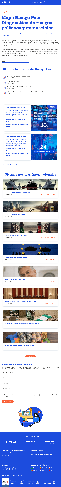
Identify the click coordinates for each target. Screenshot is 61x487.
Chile (52, 468)
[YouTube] (13, 468)
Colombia (44, 468)
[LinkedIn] (6, 468)
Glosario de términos (7, 458)
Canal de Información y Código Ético (41, 454)
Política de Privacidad (25, 397)
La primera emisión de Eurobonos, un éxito (19, 345)
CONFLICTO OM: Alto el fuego (15, 214)
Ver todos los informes (10, 164)
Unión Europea (50, 259)
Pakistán (52, 237)
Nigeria (53, 325)
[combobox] (15, 61)
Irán (54, 194)
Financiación (5, 455)
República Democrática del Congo (43, 347)
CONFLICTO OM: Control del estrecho (17, 193)
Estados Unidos (46, 194)
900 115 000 (38, 2)
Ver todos (6, 98)
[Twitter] (3, 468)
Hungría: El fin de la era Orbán (15, 279)
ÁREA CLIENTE (50, 2)
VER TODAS (30, 356)
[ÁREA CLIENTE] (58, 2)
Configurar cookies (16, 475)
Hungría (52, 281)
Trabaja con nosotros (36, 450)
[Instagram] (16, 468)
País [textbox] (3, 61)
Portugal (53, 470)
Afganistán (45, 237)
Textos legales (5, 475)
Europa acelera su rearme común (16, 257)
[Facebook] (9, 468)
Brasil (34, 468)
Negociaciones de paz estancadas (16, 235)
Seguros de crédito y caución (10, 453)
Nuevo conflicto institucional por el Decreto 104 (20, 301)
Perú (43, 470)
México (35, 470)
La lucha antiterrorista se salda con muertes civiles (22, 323)
